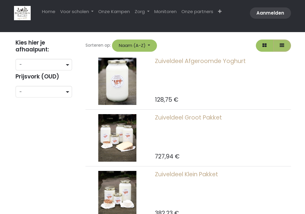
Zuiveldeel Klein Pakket (186, 174)
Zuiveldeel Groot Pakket (188, 118)
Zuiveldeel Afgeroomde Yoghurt (200, 61)
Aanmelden (270, 13)
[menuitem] (49, 12)
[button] (134, 46)
